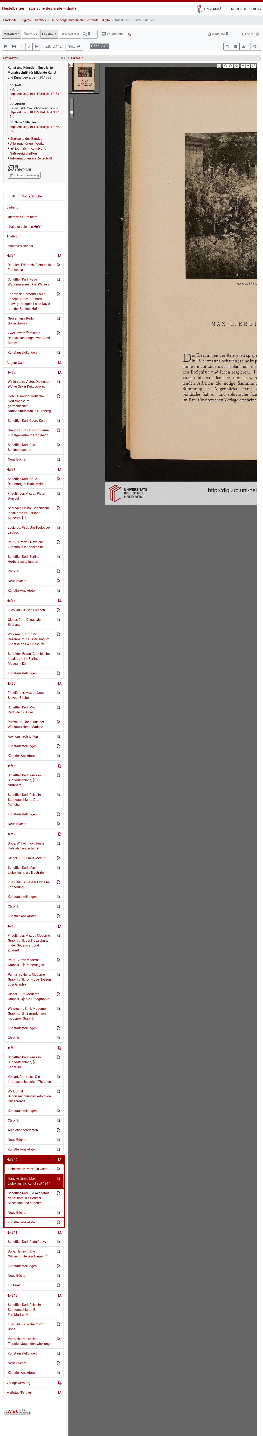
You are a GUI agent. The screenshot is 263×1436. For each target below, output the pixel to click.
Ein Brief (14, 1285)
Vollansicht (112, 34)
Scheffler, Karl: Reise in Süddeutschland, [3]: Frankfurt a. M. (24, 1310)
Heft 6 (11, 766)
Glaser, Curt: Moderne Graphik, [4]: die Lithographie (28, 996)
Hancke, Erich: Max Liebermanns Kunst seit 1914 (29, 1181)
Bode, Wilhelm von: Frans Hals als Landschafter (26, 845)
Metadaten (11, 34)
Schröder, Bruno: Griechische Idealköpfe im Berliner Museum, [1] (29, 513)
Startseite (10, 20)
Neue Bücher (17, 459)
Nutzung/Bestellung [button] (24, 175)
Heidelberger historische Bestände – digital (39, 8)
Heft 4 (11, 601)
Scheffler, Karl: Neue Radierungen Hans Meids (26, 481)
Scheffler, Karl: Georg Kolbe (27, 421)
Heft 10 (12, 1160)
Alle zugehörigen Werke (27, 144)
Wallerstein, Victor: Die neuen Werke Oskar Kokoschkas (29, 384)
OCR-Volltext (70, 34)
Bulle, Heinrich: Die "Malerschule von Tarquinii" (27, 1253)
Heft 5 (11, 683)
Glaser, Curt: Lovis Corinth (26, 858)
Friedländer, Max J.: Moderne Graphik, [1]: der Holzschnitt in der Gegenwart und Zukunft (29, 943)
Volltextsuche (32, 196)
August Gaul (15, 363)
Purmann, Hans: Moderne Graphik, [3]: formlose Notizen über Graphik (29, 979)
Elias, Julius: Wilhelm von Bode (26, 1326)
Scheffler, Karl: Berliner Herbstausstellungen (24, 559)
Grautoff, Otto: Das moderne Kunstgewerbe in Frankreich (28, 432)
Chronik (13, 571)
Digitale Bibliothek (33, 20)
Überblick (31, 34)
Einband (12, 207)
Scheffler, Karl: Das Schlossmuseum (21, 447)
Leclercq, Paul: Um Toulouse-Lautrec (29, 530)
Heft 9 (11, 1048)
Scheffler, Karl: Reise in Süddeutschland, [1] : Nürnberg (24, 780)
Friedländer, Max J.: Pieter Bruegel (26, 496)
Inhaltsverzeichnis (20, 246)
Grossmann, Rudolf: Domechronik (22, 320)
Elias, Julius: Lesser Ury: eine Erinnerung (29, 884)
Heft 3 (11, 470)
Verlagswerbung (18, 1383)
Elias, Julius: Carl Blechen (26, 610)
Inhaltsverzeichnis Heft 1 (25, 227)
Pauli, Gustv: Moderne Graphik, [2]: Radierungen (26, 962)
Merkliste (218, 34)
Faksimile (49, 34)
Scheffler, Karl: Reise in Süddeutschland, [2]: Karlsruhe (24, 1062)
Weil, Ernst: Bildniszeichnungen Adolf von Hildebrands (29, 1096)
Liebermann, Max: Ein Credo (28, 1169)
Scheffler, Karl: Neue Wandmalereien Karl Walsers (29, 281)
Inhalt (11, 196)
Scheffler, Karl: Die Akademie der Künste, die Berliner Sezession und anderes (29, 1198)
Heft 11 (12, 1232)
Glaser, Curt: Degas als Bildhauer (24, 622)
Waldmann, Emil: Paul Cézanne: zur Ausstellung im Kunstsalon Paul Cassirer (28, 639)
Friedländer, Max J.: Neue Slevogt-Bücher (26, 695)
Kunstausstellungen (22, 352)
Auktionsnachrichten (23, 736)
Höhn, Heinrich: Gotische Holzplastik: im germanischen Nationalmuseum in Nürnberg (29, 403)
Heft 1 (11, 256)
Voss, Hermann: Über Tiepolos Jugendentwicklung (29, 1341)
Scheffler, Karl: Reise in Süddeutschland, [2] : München (24, 800)
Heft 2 (11, 372)
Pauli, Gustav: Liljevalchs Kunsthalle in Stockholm (26, 544)
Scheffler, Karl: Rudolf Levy (27, 1242)
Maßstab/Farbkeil (19, 1393)
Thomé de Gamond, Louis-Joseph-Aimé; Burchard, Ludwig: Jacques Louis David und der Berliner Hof (29, 301)
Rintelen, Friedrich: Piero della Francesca (29, 267)
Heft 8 (11, 926)
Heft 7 (11, 834)
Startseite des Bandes (26, 139)
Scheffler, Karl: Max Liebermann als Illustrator (26, 870)
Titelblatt (13, 236)
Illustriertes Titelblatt (22, 217)
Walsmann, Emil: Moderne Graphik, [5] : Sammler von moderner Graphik (27, 1013)
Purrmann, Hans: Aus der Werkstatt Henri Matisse (26, 724)
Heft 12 (12, 1295)
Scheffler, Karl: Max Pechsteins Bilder (22, 709)
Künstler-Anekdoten (22, 591)
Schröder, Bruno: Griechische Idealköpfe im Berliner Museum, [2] (29, 659)
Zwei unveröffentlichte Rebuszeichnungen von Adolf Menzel (29, 338)
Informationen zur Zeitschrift (31, 158)
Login (247, 34)
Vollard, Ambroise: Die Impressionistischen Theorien (29, 1079)
